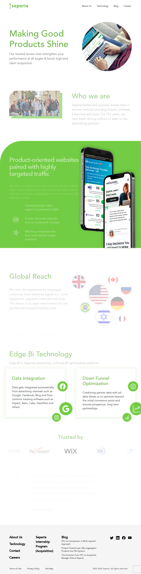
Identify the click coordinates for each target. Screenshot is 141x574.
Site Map (49, 569)
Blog (116, 6)
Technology (102, 6)
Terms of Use (15, 569)
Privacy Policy (33, 569)
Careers (127, 6)
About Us (86, 6)
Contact (14, 551)
